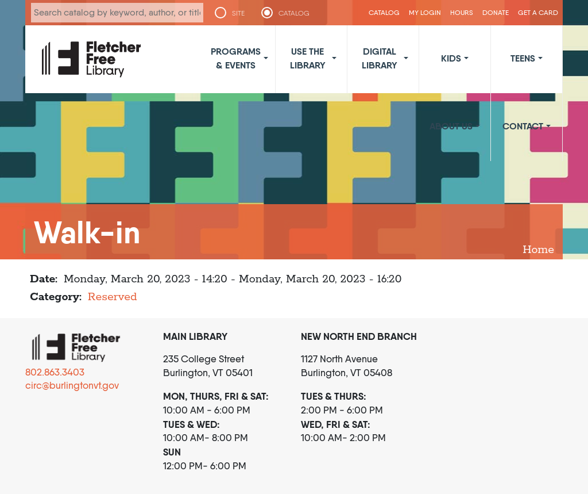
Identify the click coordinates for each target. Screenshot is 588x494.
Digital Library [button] (379, 58)
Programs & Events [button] (236, 58)
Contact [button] (522, 126)
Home (538, 250)
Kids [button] (451, 58)
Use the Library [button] (308, 58)
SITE (238, 13)
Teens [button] (522, 58)
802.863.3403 (54, 372)
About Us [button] (451, 126)
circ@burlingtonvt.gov (72, 385)
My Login (425, 12)
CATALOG (294, 13)
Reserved (112, 297)
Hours (461, 12)
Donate (495, 12)
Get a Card (538, 12)
